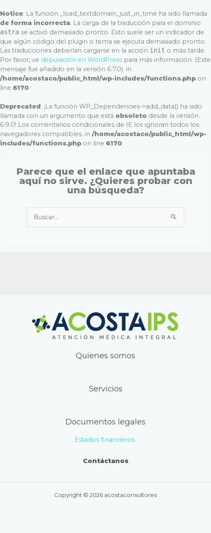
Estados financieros (105, 440)
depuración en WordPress (81, 60)
